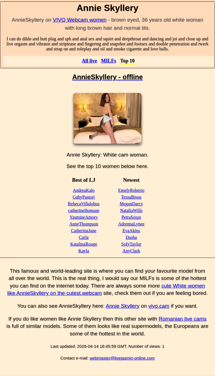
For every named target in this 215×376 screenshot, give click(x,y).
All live (89, 61)
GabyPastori (84, 197)
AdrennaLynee (131, 223)
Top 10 (127, 61)
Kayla (83, 250)
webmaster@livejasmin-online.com (122, 358)
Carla (84, 237)
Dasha (131, 237)
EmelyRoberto (131, 190)
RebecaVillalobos (84, 203)
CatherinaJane (84, 230)
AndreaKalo (84, 190)
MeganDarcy (131, 203)
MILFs (108, 61)
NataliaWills (131, 210)
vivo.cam (158, 306)
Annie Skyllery (122, 306)
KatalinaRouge (83, 244)
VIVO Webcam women (80, 20)
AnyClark (131, 250)
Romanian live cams (183, 319)
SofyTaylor (131, 244)
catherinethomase (83, 210)
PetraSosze (131, 217)
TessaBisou (131, 197)
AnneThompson (83, 223)
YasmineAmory (84, 217)
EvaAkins (131, 230)
